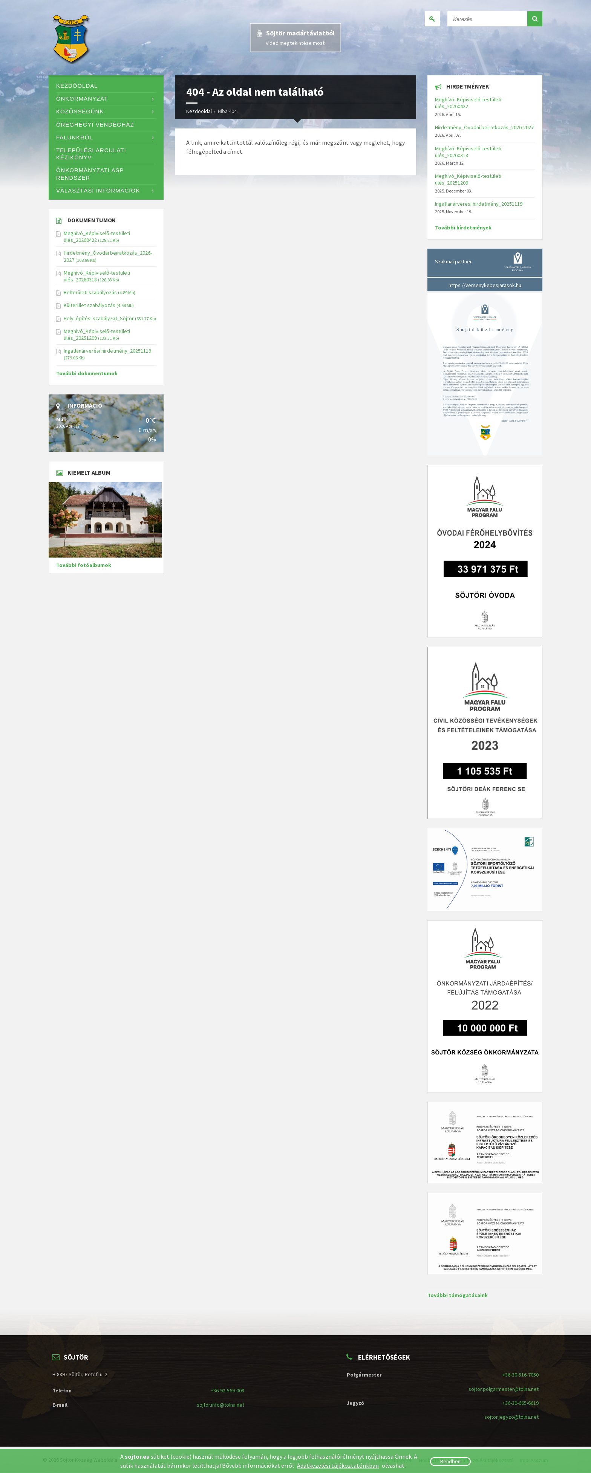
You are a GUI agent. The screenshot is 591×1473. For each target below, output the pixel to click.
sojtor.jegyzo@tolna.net (511, 1416)
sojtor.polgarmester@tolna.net (504, 1389)
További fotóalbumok (83, 565)
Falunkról (74, 137)
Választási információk (98, 191)
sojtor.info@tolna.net (220, 1404)
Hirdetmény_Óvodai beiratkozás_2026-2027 (484, 127)
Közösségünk (80, 111)
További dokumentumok (87, 373)
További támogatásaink (457, 1295)
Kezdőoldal (199, 111)
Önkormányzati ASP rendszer (90, 173)
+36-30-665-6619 (520, 1403)
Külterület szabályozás (89, 305)
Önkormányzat (82, 99)
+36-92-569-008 (227, 1390)
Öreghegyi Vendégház (95, 125)
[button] (534, 18)
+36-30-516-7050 (520, 1374)
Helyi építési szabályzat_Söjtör (99, 318)
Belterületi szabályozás (90, 292)
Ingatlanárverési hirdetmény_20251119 (107, 350)
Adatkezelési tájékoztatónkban (338, 1465)
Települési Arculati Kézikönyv (91, 153)
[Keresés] (494, 17)
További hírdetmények (463, 227)
